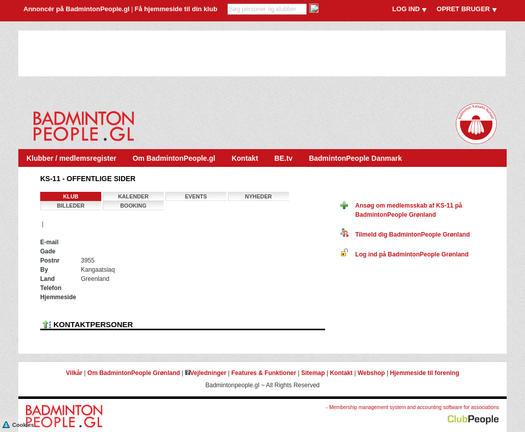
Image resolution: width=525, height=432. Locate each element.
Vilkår (74, 373)
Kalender (133, 196)
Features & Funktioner (263, 373)
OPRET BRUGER (463, 9)
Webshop (371, 373)
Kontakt (244, 158)
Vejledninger (205, 373)
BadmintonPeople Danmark (355, 158)
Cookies (18, 424)
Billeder (70, 206)
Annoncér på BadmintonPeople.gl (76, 9)
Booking (133, 206)
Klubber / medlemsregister (71, 158)
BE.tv (283, 158)
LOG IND (406, 9)
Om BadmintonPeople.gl (174, 158)
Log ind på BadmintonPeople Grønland (404, 254)
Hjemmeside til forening (424, 373)
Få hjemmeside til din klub (176, 9)
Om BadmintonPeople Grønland (134, 373)
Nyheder (258, 196)
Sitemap (313, 373)
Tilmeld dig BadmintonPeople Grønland (405, 234)
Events (196, 196)
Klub (70, 196)
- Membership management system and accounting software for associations (412, 407)
